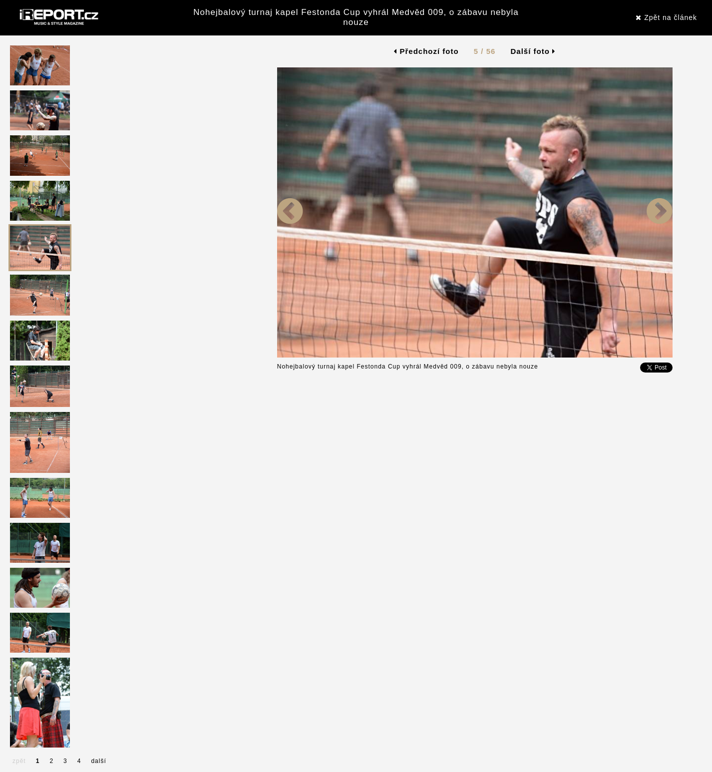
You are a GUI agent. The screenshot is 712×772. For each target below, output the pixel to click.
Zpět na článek (666, 17)
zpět (19, 761)
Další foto (533, 51)
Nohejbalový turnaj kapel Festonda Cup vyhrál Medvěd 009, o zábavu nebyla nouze (355, 17)
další (98, 761)
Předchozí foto (426, 51)
